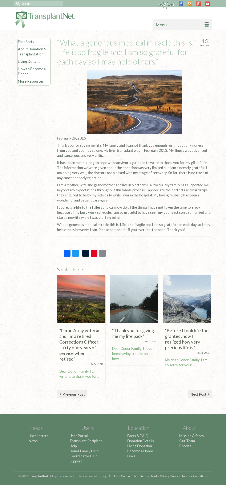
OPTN (113, 476)
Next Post (198, 394)
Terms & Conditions (194, 476)
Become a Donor (140, 451)
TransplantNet (38, 476)
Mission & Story (191, 436)
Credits (185, 446)
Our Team (187, 441)
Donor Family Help (83, 451)
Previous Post (73, 394)
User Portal (78, 436)
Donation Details (140, 441)
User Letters (38, 436)
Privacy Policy (169, 476)
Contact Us (128, 476)
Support (75, 461)
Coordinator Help (83, 456)
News (33, 441)
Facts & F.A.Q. (138, 436)
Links (131, 456)
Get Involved (148, 476)
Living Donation (139, 446)
